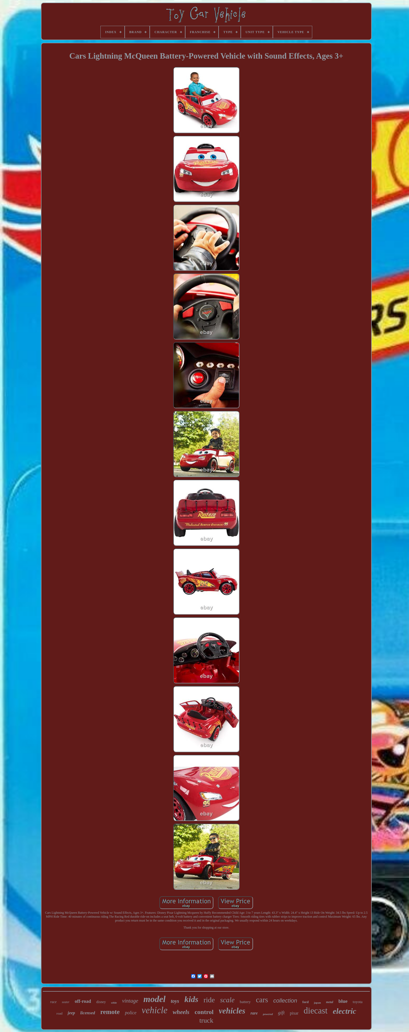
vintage (130, 1001)
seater (65, 1002)
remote (110, 1011)
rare (254, 1013)
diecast (316, 1010)
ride (209, 1000)
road (59, 1013)
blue (342, 1001)
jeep (71, 1012)
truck (206, 1020)
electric (344, 1011)
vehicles (232, 1010)
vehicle (154, 1010)
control (204, 1012)
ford (305, 1002)
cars (262, 1000)
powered (268, 1014)
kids (191, 999)
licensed (87, 1012)
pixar (294, 1013)
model (154, 999)
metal (329, 1002)
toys (175, 1001)
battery (245, 1002)
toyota (358, 1002)
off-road (83, 1001)
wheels (181, 1012)
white (114, 1002)
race (53, 1002)
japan (317, 1002)
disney (101, 1002)
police (130, 1012)
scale (227, 1000)
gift (281, 1012)
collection (285, 1000)
